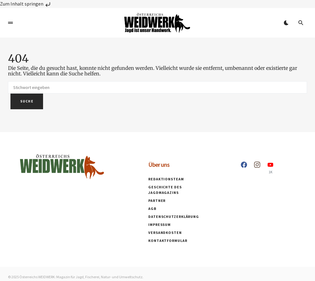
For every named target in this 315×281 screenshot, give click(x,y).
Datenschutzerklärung (173, 216)
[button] (10, 22)
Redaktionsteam (166, 179)
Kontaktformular (167, 240)
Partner (156, 200)
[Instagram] (257, 168)
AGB (152, 208)
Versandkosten (165, 232)
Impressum (159, 224)
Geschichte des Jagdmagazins (165, 190)
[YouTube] (270, 168)
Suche (26, 101)
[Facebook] (244, 168)
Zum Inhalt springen (26, 4)
